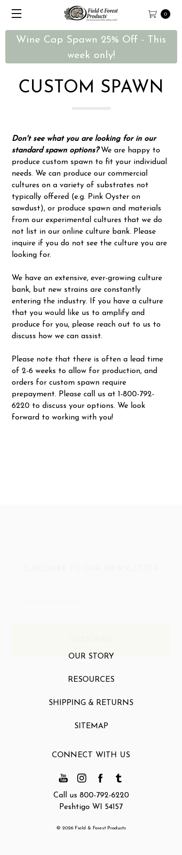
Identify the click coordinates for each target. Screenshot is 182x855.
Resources (91, 685)
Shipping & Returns (91, 708)
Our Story (91, 662)
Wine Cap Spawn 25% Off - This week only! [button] (91, 47)
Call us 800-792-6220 (91, 795)
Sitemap (91, 731)
